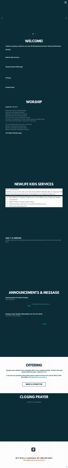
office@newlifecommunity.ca (41, 304)
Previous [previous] (2, 18)
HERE (29, 306)
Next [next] (66, 18)
